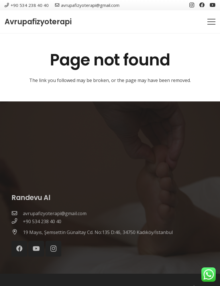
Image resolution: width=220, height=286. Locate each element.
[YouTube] (212, 4)
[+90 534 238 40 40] (17, 221)
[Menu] (211, 22)
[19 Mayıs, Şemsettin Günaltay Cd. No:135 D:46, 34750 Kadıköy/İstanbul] (17, 232)
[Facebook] (202, 4)
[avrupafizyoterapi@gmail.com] (17, 213)
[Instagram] (191, 5)
